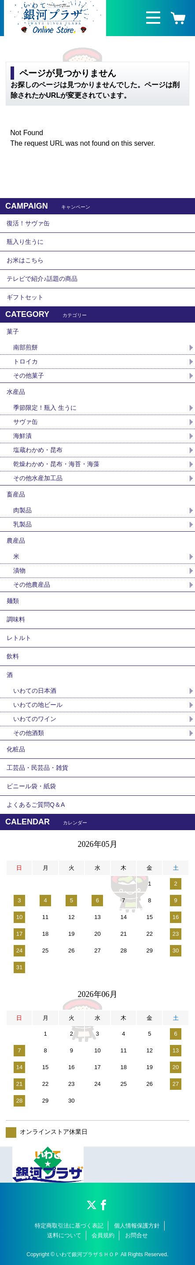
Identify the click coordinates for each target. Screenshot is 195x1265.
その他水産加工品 (38, 478)
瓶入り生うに (25, 241)
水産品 (16, 391)
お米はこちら (25, 260)
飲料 (13, 656)
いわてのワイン (34, 718)
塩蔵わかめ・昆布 (38, 449)
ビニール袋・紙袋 (31, 786)
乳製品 (22, 524)
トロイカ (25, 361)
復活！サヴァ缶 (28, 223)
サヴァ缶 (25, 421)
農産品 (16, 540)
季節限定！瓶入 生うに (45, 407)
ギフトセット (25, 297)
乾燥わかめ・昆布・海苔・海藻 (56, 463)
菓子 (13, 331)
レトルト (19, 637)
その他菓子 (28, 375)
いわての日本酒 (34, 690)
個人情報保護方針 (137, 1225)
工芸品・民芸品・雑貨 (37, 767)
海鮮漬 (22, 435)
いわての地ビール (38, 704)
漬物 (19, 570)
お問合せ (136, 1235)
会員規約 (103, 1235)
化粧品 (16, 749)
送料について (64, 1235)
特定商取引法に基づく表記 (69, 1225)
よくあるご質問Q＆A (36, 804)
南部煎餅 (25, 347)
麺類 (13, 600)
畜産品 (16, 494)
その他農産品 (31, 584)
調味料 (16, 619)
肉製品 (22, 510)
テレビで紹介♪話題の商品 (42, 278)
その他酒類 (28, 732)
